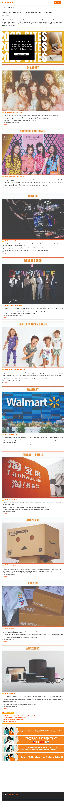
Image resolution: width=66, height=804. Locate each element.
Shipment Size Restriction (10, 721)
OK (33, 798)
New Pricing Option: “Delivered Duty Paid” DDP (15, 717)
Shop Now (5, 124)
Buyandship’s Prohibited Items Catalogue (13, 719)
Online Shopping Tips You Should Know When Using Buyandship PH (19, 715)
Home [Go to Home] (3, 7)
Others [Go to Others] (10, 7)
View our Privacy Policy (13, 794)
